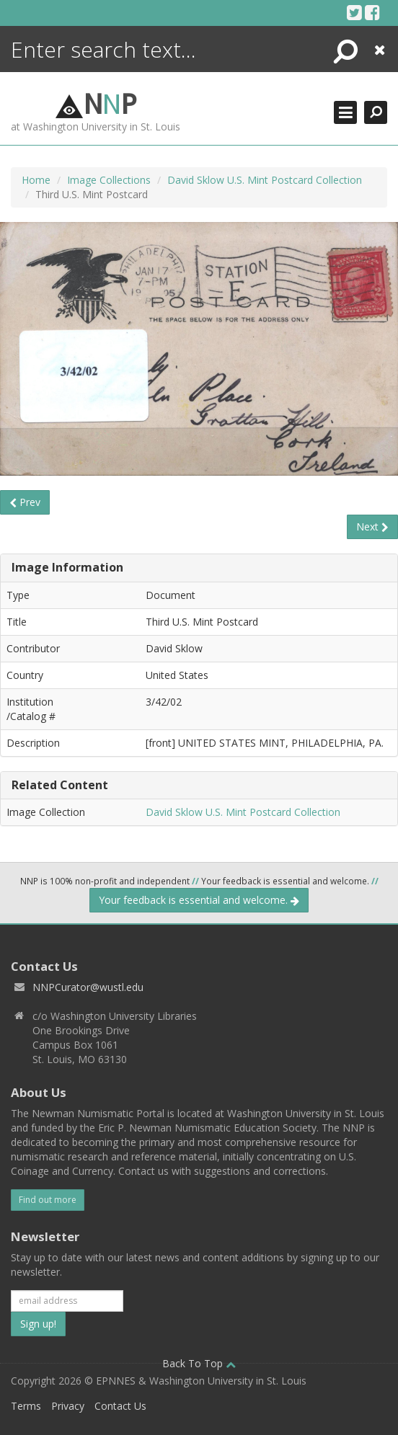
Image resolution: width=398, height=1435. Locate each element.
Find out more (47, 1200)
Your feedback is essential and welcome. (199, 900)
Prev (24, 502)
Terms (26, 1406)
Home (36, 180)
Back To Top (199, 1363)
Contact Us (120, 1406)
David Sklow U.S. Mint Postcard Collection (264, 180)
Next (372, 526)
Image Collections (109, 180)
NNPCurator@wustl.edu (87, 987)
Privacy (67, 1406)
